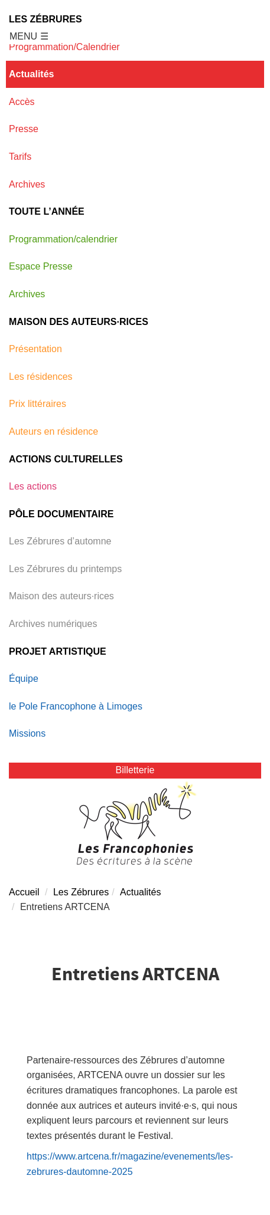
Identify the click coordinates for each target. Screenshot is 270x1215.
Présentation (35, 349)
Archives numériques (53, 624)
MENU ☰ (28, 36)
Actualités (31, 74)
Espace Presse (41, 266)
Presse (23, 129)
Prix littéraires (37, 404)
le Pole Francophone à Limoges (75, 706)
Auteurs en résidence (53, 431)
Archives (27, 184)
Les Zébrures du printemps (65, 569)
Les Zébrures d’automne (60, 541)
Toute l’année (46, 211)
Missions (27, 733)
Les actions (33, 486)
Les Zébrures (45, 19)
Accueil (24, 892)
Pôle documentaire (61, 514)
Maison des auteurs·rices (78, 322)
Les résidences (41, 377)
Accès (22, 102)
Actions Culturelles (66, 459)
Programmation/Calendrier (64, 47)
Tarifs (20, 157)
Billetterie (135, 770)
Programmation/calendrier (63, 239)
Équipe (23, 679)
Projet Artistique (57, 651)
